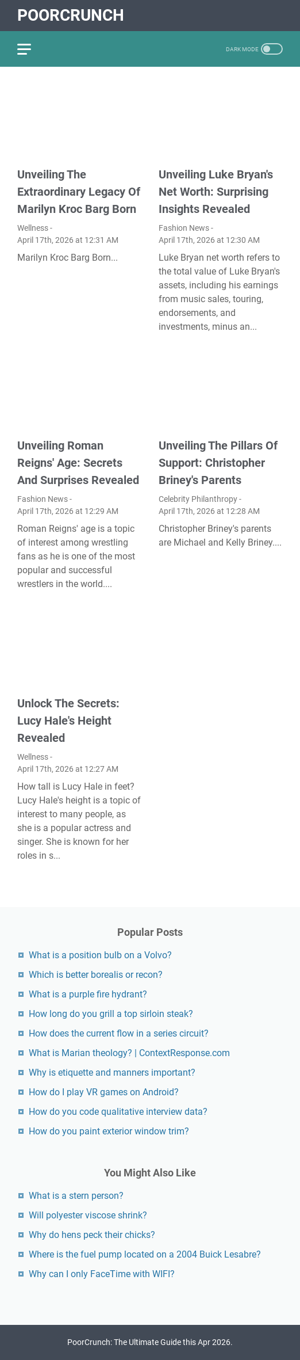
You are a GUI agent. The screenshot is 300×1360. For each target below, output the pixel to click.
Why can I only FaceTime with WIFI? (102, 1273)
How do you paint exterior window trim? (109, 1131)
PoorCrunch (70, 15)
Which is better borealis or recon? (96, 974)
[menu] (31, 49)
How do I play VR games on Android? (104, 1092)
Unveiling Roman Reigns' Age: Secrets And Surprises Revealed (78, 463)
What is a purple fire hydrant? (88, 994)
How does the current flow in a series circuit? (119, 1033)
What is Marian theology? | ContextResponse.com (129, 1052)
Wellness (32, 228)
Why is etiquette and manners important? (112, 1072)
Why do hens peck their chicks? (92, 1234)
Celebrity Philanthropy (198, 499)
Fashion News (184, 228)
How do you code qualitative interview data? (118, 1111)
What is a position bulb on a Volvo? (100, 955)
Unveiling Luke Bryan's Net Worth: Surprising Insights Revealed (216, 191)
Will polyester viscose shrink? (88, 1215)
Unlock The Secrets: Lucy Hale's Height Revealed (68, 720)
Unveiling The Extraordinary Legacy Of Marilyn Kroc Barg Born (78, 191)
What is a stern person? (76, 1195)
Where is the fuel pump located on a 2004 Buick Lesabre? (145, 1254)
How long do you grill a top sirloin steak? (111, 1013)
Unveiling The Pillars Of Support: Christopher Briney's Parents (218, 463)
